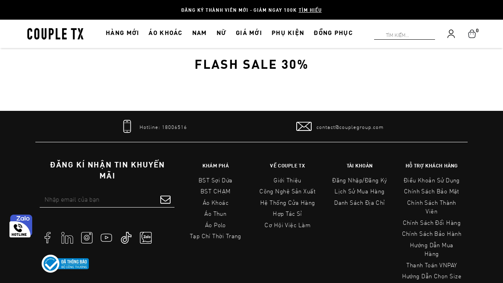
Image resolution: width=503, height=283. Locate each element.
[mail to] (340, 126)
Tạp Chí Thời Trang (215, 236)
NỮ (222, 32)
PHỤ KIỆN (288, 32)
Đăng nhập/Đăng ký (359, 180)
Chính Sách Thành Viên (431, 206)
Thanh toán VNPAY (431, 265)
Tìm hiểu (310, 10)
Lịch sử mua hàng (359, 191)
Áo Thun (215, 213)
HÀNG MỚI (122, 32)
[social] (47, 237)
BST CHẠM (215, 191)
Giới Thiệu (287, 180)
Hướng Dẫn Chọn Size (432, 276)
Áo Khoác (216, 202)
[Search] (4, 4)
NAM (199, 32)
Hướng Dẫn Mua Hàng (431, 249)
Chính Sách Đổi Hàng (432, 222)
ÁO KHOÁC (165, 32)
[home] (55, 33)
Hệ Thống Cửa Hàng (287, 202)
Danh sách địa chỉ (359, 202)
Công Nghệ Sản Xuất (287, 191)
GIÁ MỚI (249, 32)
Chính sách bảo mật (431, 191)
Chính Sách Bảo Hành (432, 233)
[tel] (153, 126)
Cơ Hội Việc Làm (287, 225)
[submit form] (165, 199)
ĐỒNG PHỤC (333, 32)
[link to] (65, 264)
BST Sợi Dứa (215, 180)
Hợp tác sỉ (287, 213)
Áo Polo (215, 225)
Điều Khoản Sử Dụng (432, 180)
